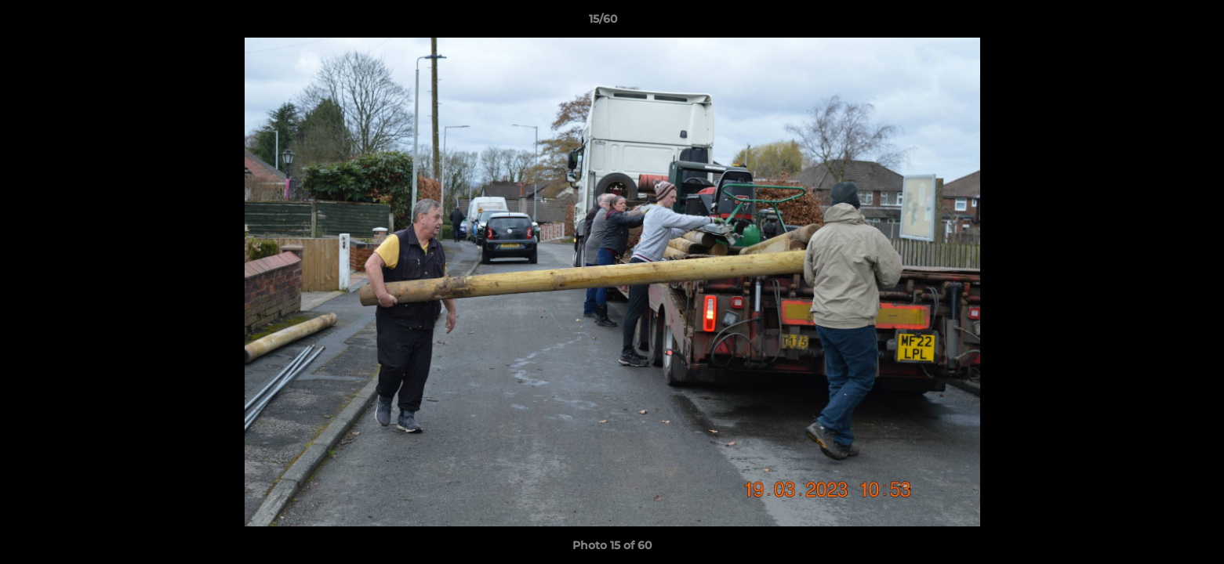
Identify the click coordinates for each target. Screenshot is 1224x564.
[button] (1158, 23)
